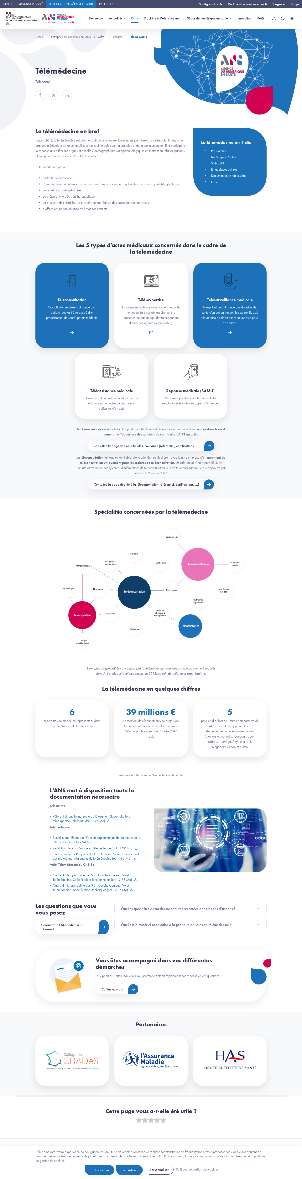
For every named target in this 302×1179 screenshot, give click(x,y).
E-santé (8, 4)
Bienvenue (96, 18)
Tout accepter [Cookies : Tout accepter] (99, 1170)
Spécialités (218, 163)
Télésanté (119, 37)
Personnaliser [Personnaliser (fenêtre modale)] (159, 1169)
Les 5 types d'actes (223, 157)
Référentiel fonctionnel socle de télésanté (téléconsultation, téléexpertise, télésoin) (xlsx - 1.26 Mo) (90, 818)
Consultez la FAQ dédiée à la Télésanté (61, 927)
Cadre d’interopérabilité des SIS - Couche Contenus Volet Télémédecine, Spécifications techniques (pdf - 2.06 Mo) (89, 887)
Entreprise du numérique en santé (71, 4)
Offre (134, 18)
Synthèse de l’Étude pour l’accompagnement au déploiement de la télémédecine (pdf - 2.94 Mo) (95, 839)
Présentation (219, 151)
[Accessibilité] (292, 18)
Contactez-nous (112, 989)
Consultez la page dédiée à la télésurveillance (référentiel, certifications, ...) (147, 446)
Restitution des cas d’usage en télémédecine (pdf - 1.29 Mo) (91, 848)
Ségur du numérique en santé (207, 18)
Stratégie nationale (210, 4)
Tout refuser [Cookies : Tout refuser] (129, 1170)
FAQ (260, 18)
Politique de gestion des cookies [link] (197, 1169)
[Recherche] (283, 18)
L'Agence (279, 4)
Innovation (244, 18)
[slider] (151, 1120)
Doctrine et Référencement (162, 18)
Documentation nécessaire (228, 175)
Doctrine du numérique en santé (248, 4)
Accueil (42, 37)
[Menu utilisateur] (274, 18)
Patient (104, 4)
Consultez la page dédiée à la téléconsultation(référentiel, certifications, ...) (146, 484)
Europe (294, 4)
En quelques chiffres (224, 169)
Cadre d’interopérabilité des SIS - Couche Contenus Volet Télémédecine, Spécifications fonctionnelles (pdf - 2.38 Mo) (91, 877)
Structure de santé (30, 4)
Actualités (115, 18)
